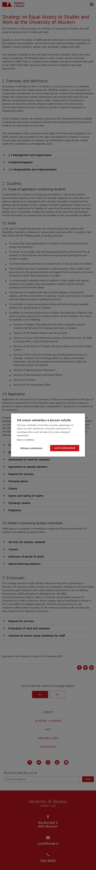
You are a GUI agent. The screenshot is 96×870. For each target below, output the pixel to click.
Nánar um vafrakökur (25, 440)
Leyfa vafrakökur (64, 448)
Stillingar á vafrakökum (31, 448)
